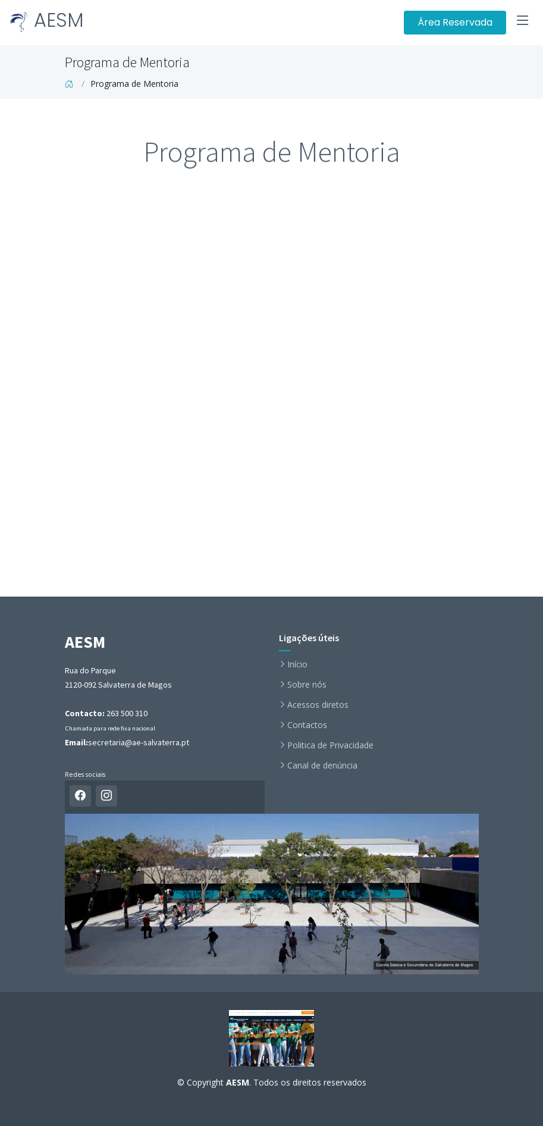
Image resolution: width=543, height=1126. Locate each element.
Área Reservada (455, 22)
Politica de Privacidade (330, 745)
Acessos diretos (318, 705)
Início (297, 664)
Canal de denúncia (322, 765)
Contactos (307, 725)
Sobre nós (307, 684)
